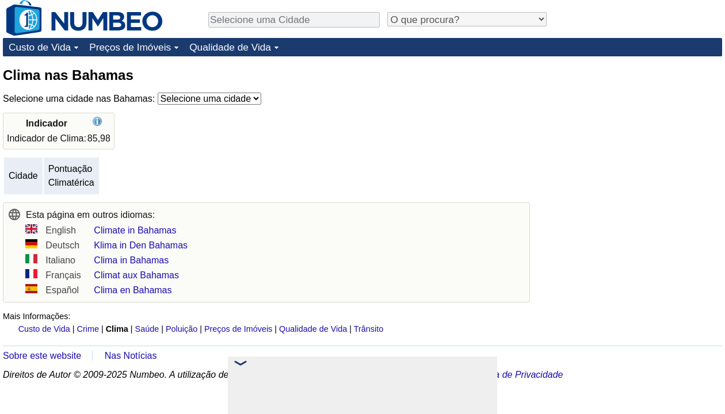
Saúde (147, 329)
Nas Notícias (131, 356)
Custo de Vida (40, 47)
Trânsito (368, 329)
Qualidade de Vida (230, 47)
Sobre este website (42, 356)
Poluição (181, 329)
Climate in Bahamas (135, 230)
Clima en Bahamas (132, 290)
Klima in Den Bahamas (141, 245)
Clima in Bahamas (131, 260)
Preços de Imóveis (130, 47)
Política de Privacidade (516, 374)
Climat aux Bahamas (136, 275)
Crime (88, 329)
